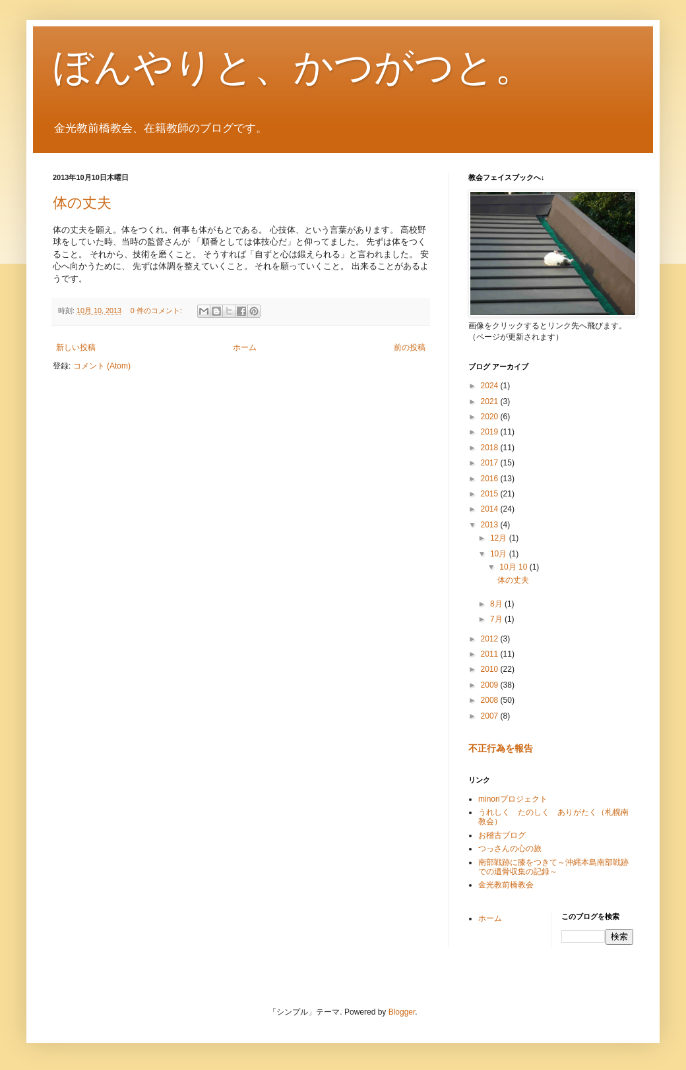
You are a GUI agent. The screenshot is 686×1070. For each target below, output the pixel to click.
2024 (491, 385)
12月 (499, 538)
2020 (491, 416)
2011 (491, 654)
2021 (491, 401)
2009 (491, 685)
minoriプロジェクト (512, 799)
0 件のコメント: (157, 310)
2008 (491, 700)
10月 (499, 553)
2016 (491, 478)
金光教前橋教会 (506, 884)
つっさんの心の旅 (510, 848)
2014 (491, 509)
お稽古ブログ (502, 835)
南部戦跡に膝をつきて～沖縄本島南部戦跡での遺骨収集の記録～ (553, 867)
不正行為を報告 (500, 748)
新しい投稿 (76, 347)
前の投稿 (409, 347)
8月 (497, 604)
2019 (491, 431)
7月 (497, 619)
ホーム (245, 347)
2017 (491, 462)
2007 (491, 716)
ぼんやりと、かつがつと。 (293, 67)
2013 (491, 524)
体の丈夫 (82, 202)
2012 (491, 638)
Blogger (402, 1012)
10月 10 (514, 567)
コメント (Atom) (102, 366)
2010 (491, 669)
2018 (491, 447)
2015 (491, 493)
